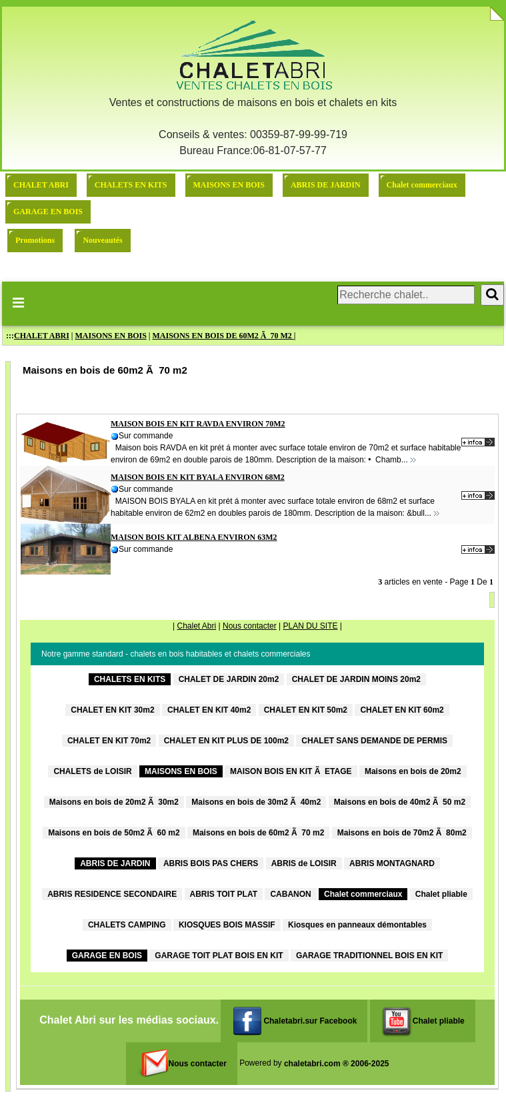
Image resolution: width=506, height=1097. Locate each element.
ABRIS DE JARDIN (326, 185)
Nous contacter (250, 626)
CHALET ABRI (41, 185)
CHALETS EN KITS (131, 185)
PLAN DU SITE (310, 626)
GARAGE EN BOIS (48, 211)
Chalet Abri (196, 626)
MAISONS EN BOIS (229, 185)
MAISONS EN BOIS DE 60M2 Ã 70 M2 (223, 335)
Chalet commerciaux (422, 185)
